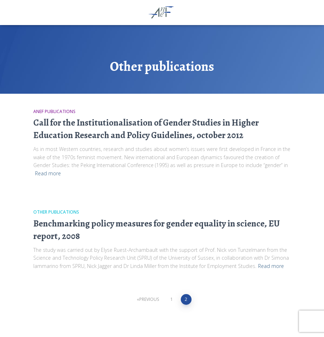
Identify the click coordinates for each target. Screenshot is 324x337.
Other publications (56, 212)
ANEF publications (54, 111)
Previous (149, 299)
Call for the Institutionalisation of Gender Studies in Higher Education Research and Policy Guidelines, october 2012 (146, 129)
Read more (48, 173)
